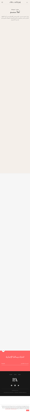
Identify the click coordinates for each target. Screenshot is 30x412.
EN (27, 2)
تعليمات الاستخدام (7, 408)
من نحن (15, 374)
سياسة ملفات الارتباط (14, 408)
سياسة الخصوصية (11, 392)
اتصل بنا (11, 374)
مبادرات (19, 374)
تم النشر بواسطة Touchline (15, 390)
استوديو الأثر (13, 9)
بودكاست (17, 9)
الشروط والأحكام (16, 392)
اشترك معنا (3, 363)
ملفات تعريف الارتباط (6, 392)
